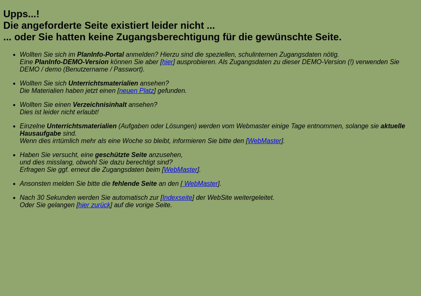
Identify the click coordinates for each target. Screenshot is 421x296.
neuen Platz (136, 90)
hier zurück (94, 204)
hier (167, 61)
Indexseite (177, 197)
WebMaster (265, 140)
